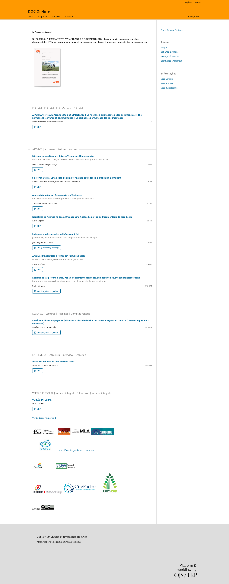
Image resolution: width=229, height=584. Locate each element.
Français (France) (170, 56)
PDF (38, 127)
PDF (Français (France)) (47, 247)
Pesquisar (193, 16)
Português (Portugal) (171, 60)
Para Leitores (167, 78)
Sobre (68, 16)
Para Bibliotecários (169, 87)
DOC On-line (39, 11)
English (164, 47)
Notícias (56, 16)
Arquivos (42, 16)
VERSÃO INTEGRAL (41, 399)
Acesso (198, 2)
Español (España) (169, 51)
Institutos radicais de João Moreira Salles (53, 361)
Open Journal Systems (172, 30)
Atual (30, 16)
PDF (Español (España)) (47, 291)
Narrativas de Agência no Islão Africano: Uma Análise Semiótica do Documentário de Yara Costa (82, 216)
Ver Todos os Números (43, 418)
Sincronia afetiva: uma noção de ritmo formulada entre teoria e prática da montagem (76, 177)
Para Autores (167, 83)
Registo (188, 2)
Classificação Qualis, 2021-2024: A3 (63, 450)
